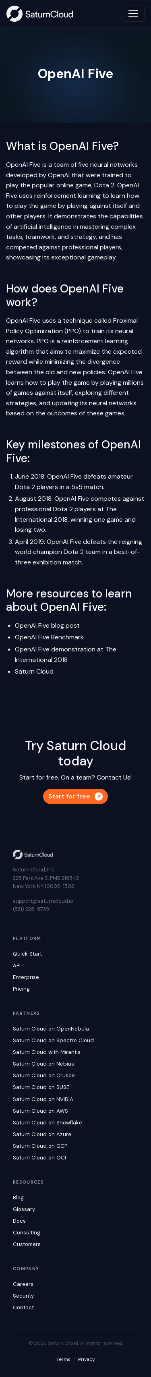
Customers (27, 1244)
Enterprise (26, 977)
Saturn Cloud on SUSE (41, 1087)
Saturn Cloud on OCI (39, 1157)
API (17, 965)
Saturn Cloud (34, 671)
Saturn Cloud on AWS (40, 1110)
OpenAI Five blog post (47, 625)
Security (23, 1295)
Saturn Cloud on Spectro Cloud (53, 1040)
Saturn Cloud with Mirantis (47, 1052)
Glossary (24, 1209)
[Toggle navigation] (133, 14)
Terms (63, 1359)
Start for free (75, 796)
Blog (18, 1197)
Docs (19, 1220)
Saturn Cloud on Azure (42, 1134)
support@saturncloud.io (43, 901)
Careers (23, 1284)
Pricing (21, 988)
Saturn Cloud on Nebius (43, 1063)
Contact (23, 1307)
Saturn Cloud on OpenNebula (51, 1028)
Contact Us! (114, 777)
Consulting (26, 1232)
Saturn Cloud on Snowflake (47, 1122)
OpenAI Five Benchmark (49, 637)
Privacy (86, 1359)
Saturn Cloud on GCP (40, 1146)
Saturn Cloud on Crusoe (44, 1075)
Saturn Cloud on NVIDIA (43, 1099)
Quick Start (27, 953)
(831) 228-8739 (31, 909)
